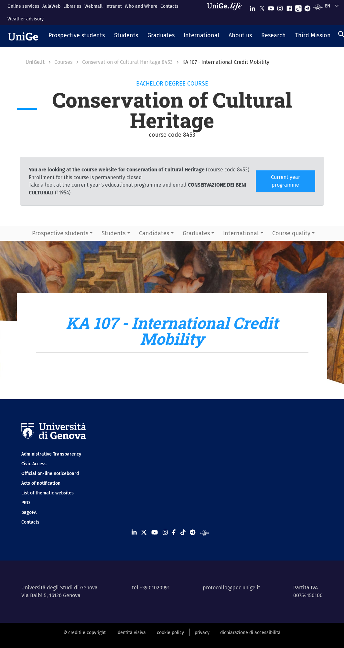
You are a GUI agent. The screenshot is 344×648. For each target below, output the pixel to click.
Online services (23, 6)
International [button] (241, 233)
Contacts (169, 6)
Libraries (72, 6)
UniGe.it (35, 62)
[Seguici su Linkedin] (252, 7)
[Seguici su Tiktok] (298, 7)
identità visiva (131, 632)
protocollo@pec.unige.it (231, 587)
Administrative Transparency (51, 454)
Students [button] (113, 233)
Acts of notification (40, 483)
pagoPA (29, 512)
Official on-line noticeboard (50, 473)
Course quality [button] (291, 233)
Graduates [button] (196, 233)
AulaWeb (51, 6)
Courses (63, 62)
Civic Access (34, 464)
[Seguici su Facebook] (289, 7)
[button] (77, 36)
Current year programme (285, 181)
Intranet (113, 6)
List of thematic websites (47, 493)
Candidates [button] (154, 233)
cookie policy (170, 632)
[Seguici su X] (261, 7)
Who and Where (141, 6)
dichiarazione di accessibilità (250, 632)
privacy (202, 632)
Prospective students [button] (60, 233)
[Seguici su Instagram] (280, 7)
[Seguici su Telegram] (307, 7)
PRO (25, 502)
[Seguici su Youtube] (270, 7)
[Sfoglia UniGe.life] (226, 12)
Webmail (93, 6)
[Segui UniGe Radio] (318, 7)
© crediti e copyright (84, 632)
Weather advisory (25, 19)
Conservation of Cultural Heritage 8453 (127, 62)
